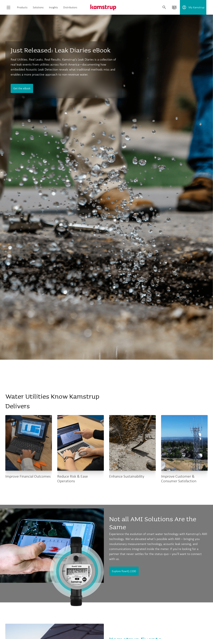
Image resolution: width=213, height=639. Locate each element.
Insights (53, 7)
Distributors (70, 7)
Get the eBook (21, 88)
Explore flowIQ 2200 (124, 571)
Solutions (38, 7)
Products (22, 7)
